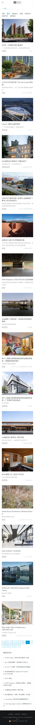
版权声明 (17, 714)
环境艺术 (28, 13)
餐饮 (3, 93)
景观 (21, 13)
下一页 (18, 645)
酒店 (3, 366)
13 (6, 645)
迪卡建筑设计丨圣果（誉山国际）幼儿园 (17, 694)
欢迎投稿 (10, 714)
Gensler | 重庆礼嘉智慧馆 (11, 124)
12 (3, 645)
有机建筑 (4, 130)
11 (31, 642)
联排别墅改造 (5, 167)
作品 (5, 8)
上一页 (10, 642)
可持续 (4, 556)
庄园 (3, 287)
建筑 (8, 14)
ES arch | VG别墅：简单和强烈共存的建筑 (18, 667)
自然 (3, 519)
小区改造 (4, 480)
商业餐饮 (4, 443)
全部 (3, 13)
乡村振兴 (13, 16)
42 (13, 645)
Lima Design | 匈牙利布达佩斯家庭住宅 (17, 699)
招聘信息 (24, 714)
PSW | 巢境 (8, 678)
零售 (3, 248)
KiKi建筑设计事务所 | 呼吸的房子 (14, 161)
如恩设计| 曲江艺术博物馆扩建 (13, 240)
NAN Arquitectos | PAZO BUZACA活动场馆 (17, 279)
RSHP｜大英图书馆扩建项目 (12, 45)
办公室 (4, 635)
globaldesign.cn (19, 717)
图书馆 (4, 51)
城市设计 (15, 13)
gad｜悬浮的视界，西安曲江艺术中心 (16, 662)
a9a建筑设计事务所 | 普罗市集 (13, 437)
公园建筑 (4, 327)
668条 (4, 642)
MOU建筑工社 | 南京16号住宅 (13, 474)
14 (9, 645)
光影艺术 (5, 16)
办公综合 (4, 406)
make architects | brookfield (11, 551)
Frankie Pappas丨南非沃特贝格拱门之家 (17, 657)
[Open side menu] (3, 2)
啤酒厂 (4, 209)
